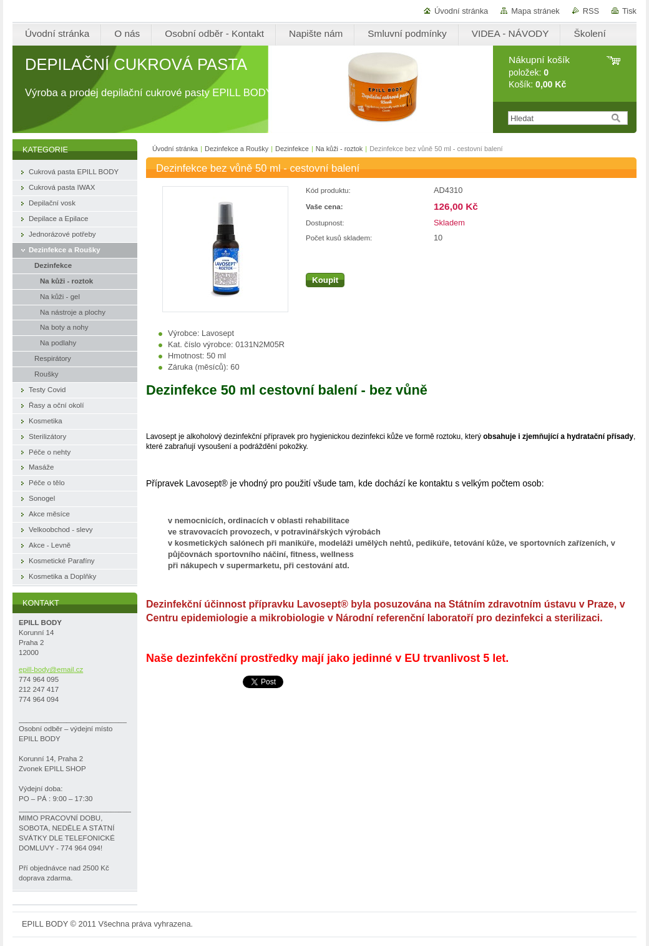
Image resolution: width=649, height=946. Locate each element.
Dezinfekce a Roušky (236, 148)
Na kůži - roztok (339, 148)
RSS (591, 11)
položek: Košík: (539, 72)
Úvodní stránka (461, 11)
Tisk (629, 11)
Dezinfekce (292, 148)
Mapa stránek (535, 11)
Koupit (325, 280)
